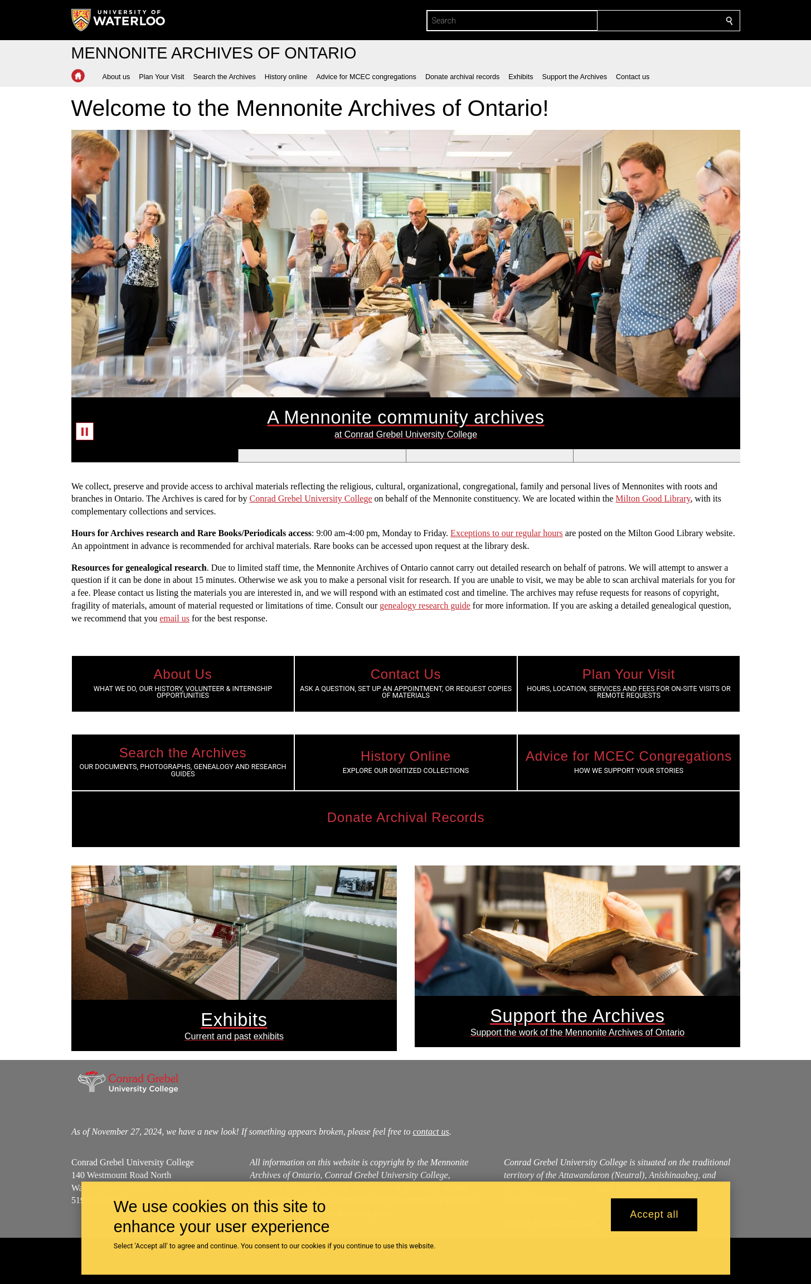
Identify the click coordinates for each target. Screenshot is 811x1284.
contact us (430, 1131)
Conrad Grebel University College (310, 498)
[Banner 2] (321, 455)
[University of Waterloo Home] (118, 20)
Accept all (654, 1214)
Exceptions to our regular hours (506, 533)
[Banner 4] (656, 455)
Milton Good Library (652, 498)
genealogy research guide (425, 605)
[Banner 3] (488, 455)
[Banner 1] (154, 455)
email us (174, 618)
